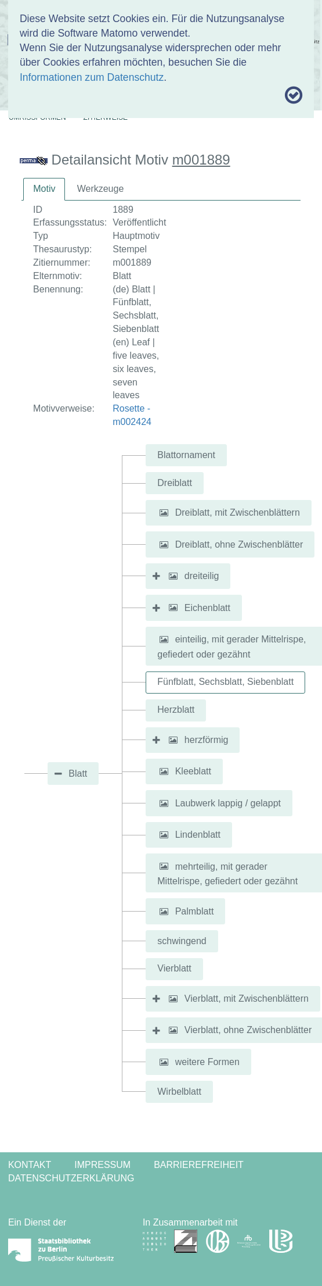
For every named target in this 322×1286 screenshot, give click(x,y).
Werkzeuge (100, 189)
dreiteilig (201, 576)
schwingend (182, 941)
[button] (164, 512)
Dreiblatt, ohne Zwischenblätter (239, 544)
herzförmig (206, 740)
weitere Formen (207, 1062)
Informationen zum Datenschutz (92, 77)
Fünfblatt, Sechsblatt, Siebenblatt (225, 682)
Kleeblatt (193, 771)
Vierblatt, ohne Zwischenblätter (248, 1030)
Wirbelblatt (179, 1091)
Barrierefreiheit (199, 1165)
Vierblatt (174, 968)
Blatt (77, 773)
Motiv (44, 189)
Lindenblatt (197, 835)
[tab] (44, 189)
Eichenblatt (207, 607)
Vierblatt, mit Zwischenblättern (246, 998)
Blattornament (186, 455)
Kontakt (29, 1165)
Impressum (102, 1165)
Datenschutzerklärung (71, 1178)
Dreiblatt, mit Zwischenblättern (237, 512)
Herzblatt (175, 710)
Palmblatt (194, 911)
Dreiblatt (174, 483)
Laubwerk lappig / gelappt (228, 803)
